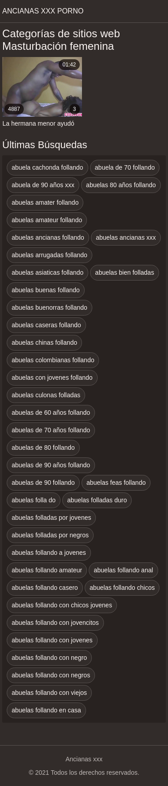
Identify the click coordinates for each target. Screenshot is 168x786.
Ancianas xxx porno (42, 11)
